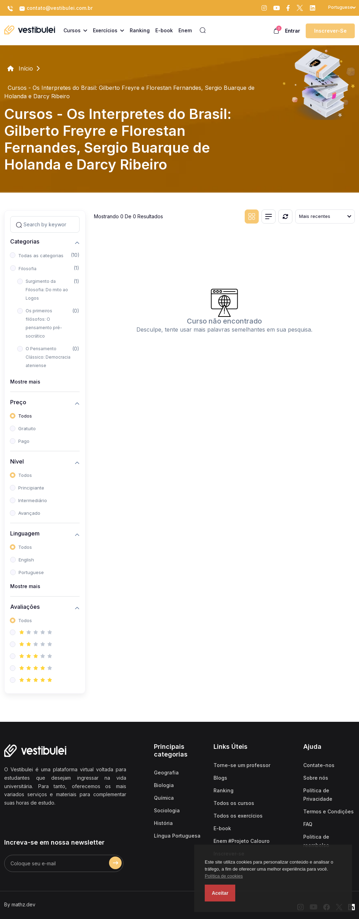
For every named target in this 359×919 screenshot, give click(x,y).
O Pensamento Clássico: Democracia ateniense (48, 357)
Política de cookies (224, 876)
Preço (18, 402)
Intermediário (32, 500)
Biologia (164, 785)
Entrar (292, 31)
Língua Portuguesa (177, 836)
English (26, 559)
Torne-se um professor (242, 765)
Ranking (223, 790)
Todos (25, 416)
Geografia (166, 772)
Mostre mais (25, 382)
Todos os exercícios (238, 816)
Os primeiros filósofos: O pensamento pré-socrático (44, 323)
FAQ (307, 824)
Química (164, 798)
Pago (23, 441)
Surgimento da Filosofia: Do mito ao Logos (47, 290)
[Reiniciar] (285, 216)
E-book (222, 828)
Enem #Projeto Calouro (242, 841)
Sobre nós (315, 778)
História (163, 823)
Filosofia (27, 268)
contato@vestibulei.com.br (56, 8)
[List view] (269, 216)
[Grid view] (252, 216)
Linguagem (25, 533)
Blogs (220, 778)
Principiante (31, 488)
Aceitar (220, 893)
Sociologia (167, 810)
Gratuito (27, 428)
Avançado (29, 513)
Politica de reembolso (316, 841)
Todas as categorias (40, 255)
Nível (17, 461)
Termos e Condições (328, 811)
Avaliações (25, 607)
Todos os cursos (234, 803)
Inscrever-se (330, 31)
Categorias (24, 241)
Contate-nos (318, 765)
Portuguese (31, 572)
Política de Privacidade (317, 794)
